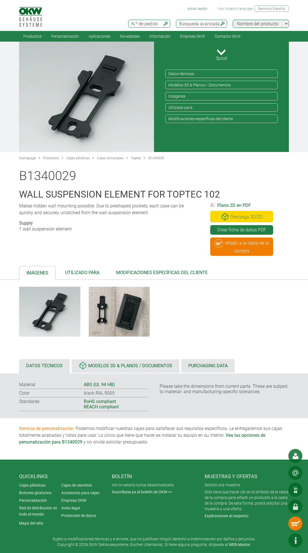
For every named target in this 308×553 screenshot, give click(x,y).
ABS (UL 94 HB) (99, 384)
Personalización (65, 36)
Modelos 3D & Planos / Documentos (199, 85)
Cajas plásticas (78, 158)
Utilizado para (180, 107)
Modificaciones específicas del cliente (200, 119)
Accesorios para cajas (80, 493)
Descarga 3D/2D (241, 216)
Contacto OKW (228, 36)
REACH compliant (101, 406)
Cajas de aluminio (76, 485)
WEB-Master (239, 544)
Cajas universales (110, 158)
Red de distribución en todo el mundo (38, 511)
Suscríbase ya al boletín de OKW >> (142, 492)
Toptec (136, 158)
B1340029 (156, 158)
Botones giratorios (35, 493)
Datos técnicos (181, 73)
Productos (32, 36)
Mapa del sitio (31, 523)
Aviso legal (70, 508)
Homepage (27, 158)
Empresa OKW (192, 36)
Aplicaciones (99, 36)
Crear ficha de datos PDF (241, 229)
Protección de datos (78, 515)
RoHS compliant (100, 401)
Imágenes (176, 96)
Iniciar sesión (197, 9)
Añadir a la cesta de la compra (241, 246)
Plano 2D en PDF (234, 205)
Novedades (130, 36)
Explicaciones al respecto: (227, 516)
